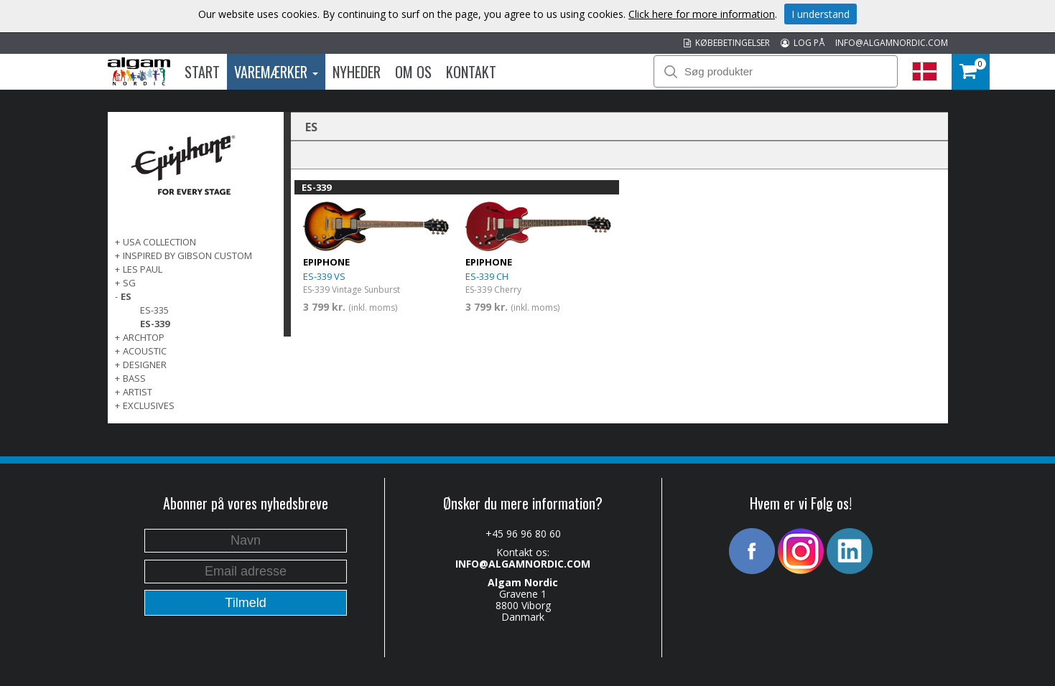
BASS (134, 378)
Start (202, 72)
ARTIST (137, 391)
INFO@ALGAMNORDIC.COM (891, 43)
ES (126, 296)
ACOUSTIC (145, 350)
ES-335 (154, 310)
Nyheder (357, 72)
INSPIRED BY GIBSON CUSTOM (187, 255)
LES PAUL (142, 269)
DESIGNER (145, 364)
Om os (413, 72)
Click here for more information (701, 14)
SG (129, 282)
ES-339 (154, 323)
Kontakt (471, 72)
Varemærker (276, 72)
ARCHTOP (143, 337)
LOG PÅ (802, 43)
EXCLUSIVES (149, 405)
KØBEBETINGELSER (727, 43)
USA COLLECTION (159, 241)
